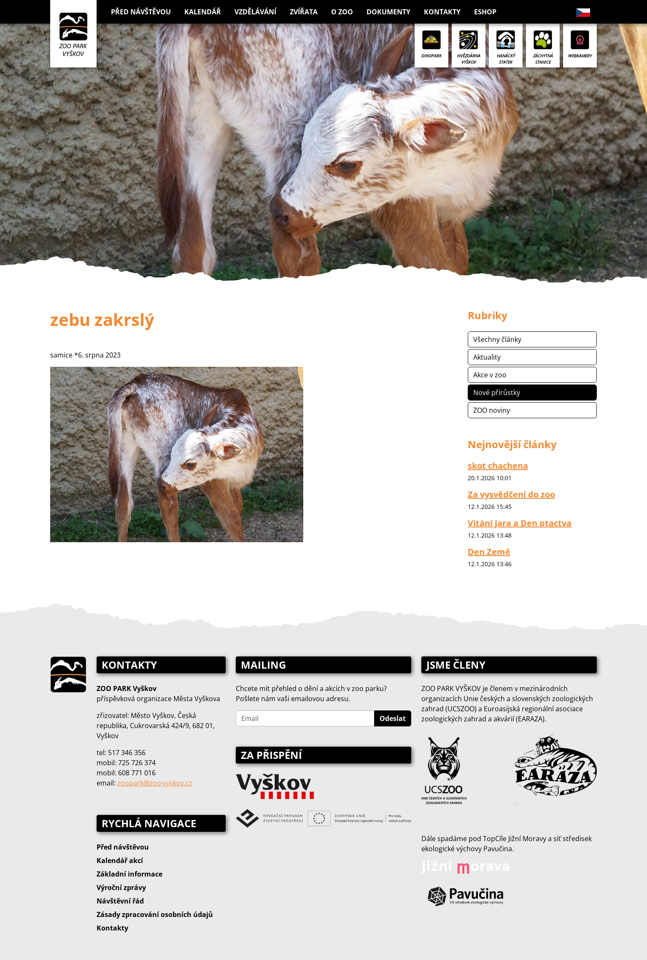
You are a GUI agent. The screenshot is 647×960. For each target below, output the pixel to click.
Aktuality (487, 357)
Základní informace (129, 874)
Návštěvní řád (120, 901)
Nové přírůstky (496, 392)
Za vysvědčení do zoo (511, 494)
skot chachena (498, 465)
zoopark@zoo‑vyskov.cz (154, 783)
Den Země (489, 551)
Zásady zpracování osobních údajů (155, 914)
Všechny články (497, 339)
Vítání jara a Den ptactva (520, 523)
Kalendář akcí (120, 860)
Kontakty (442, 11)
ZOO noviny (491, 410)
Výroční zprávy (121, 887)
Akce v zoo (490, 374)
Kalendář (202, 11)
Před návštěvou (123, 847)
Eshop (485, 11)
